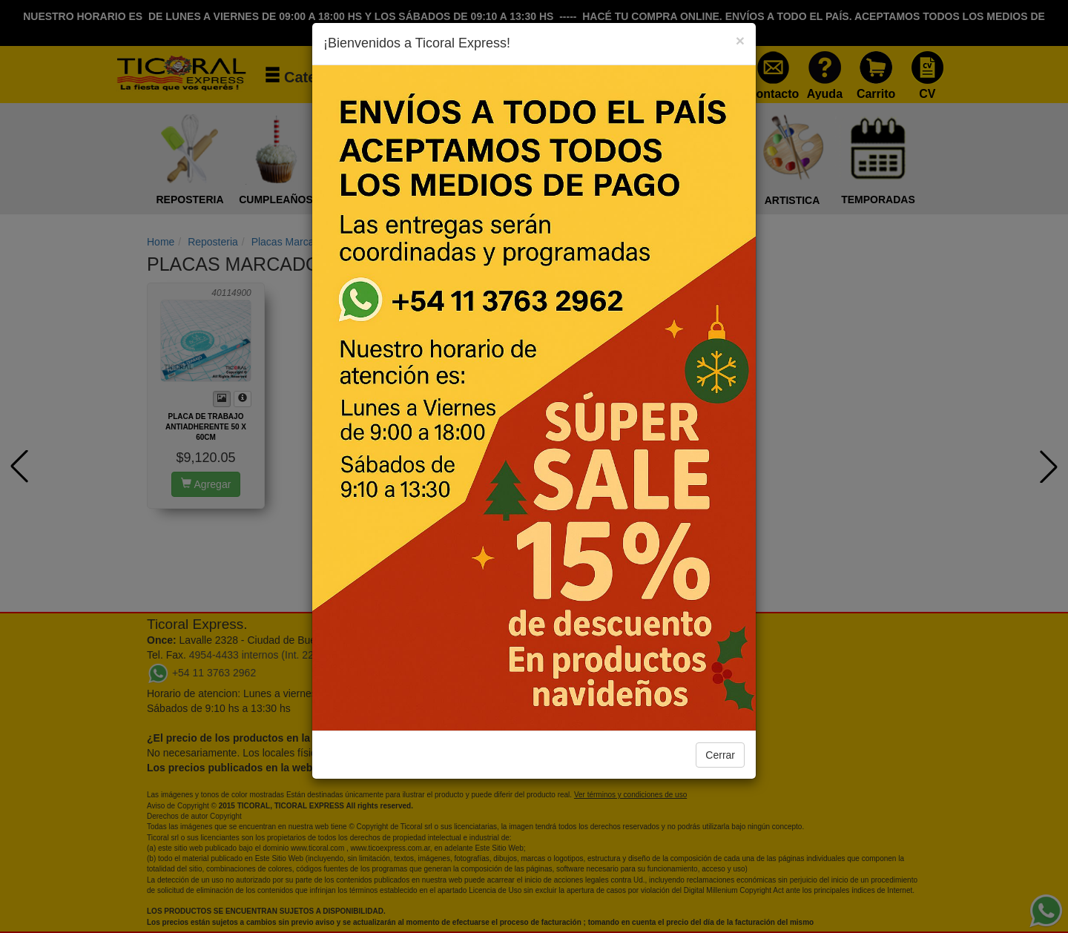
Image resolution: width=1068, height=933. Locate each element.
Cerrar (720, 755)
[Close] (740, 40)
